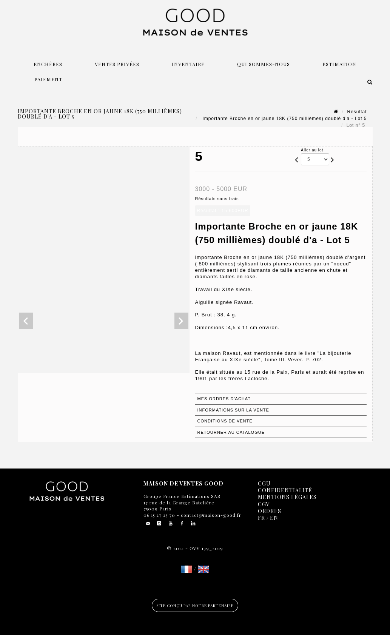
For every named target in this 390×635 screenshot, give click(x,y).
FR (261, 517)
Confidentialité (285, 490)
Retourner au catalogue (231, 432)
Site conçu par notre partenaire (195, 605)
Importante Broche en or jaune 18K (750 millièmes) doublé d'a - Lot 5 (284, 118)
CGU (264, 483)
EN (274, 517)
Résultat (357, 111)
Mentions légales (287, 497)
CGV (264, 504)
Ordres (269, 511)
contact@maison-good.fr (210, 515)
